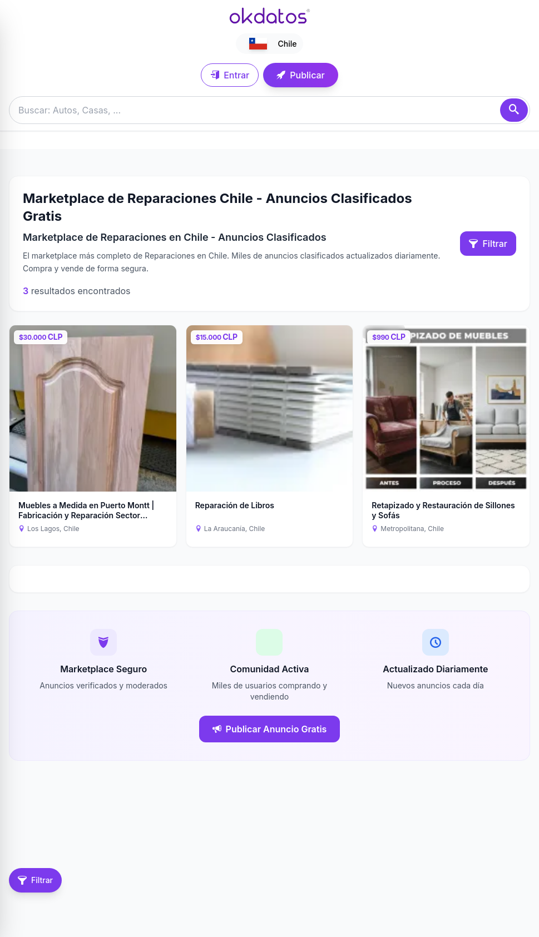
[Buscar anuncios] (269, 110)
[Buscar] (514, 110)
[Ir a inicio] (269, 15)
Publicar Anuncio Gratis (269, 729)
